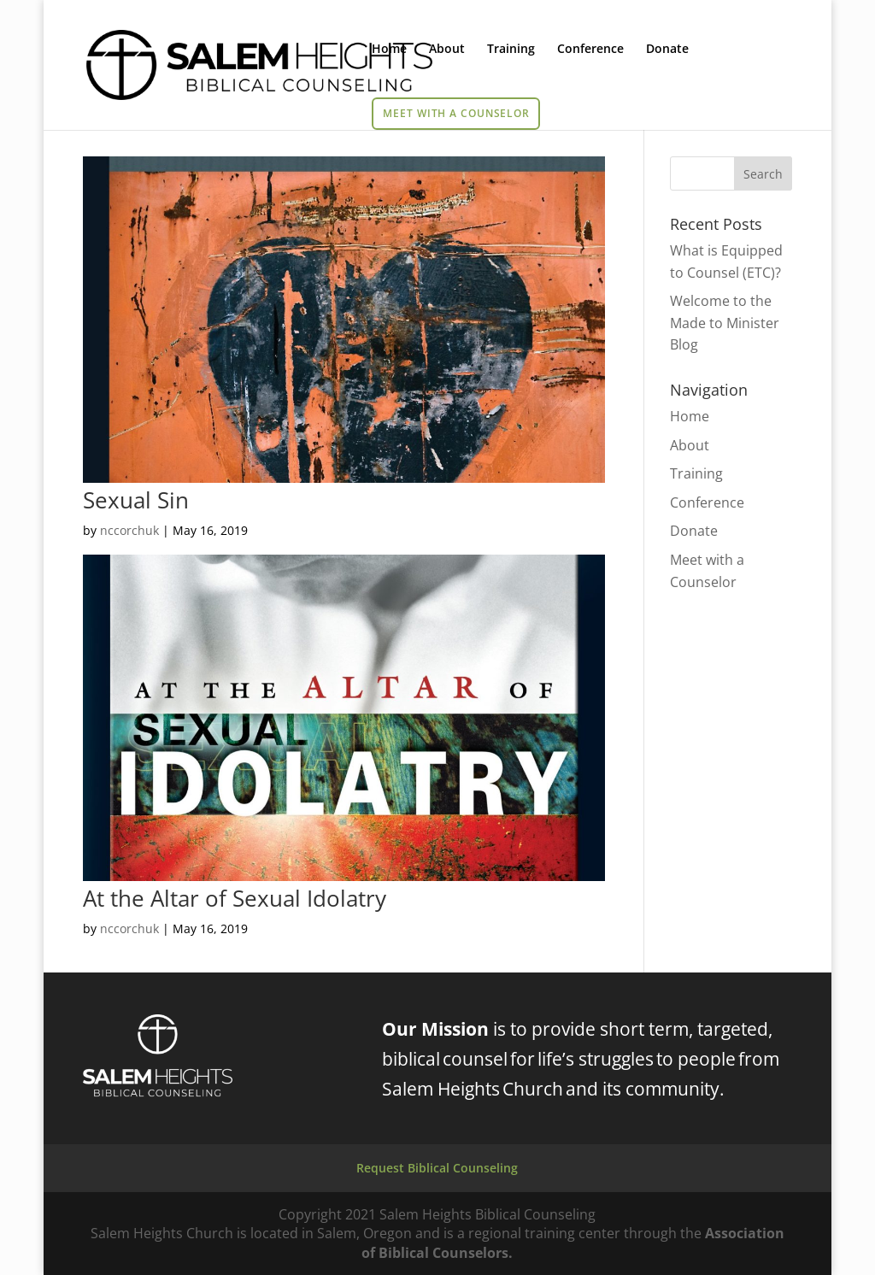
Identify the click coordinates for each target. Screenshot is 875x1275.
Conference (590, 49)
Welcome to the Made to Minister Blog (724, 322)
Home (389, 49)
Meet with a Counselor (456, 113)
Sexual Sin (136, 500)
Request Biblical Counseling (437, 1168)
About (447, 49)
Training (511, 49)
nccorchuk (129, 530)
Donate (667, 49)
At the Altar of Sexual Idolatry (234, 898)
